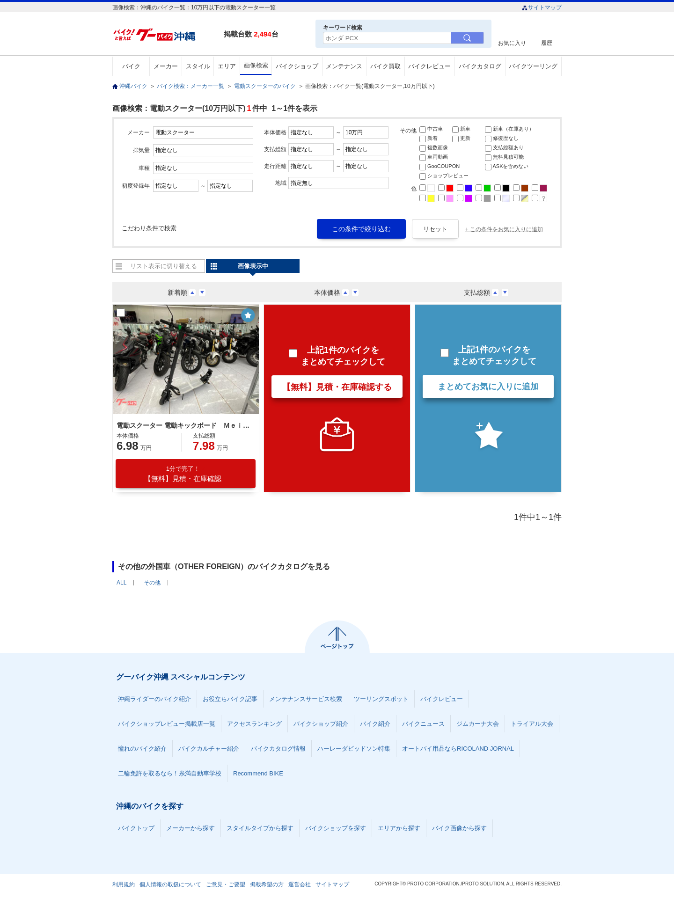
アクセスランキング (254, 723)
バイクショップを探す (335, 828)
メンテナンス (344, 66)
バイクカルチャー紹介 (208, 748)
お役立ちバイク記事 (230, 698)
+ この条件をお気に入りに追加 (504, 229)
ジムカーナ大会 (477, 723)
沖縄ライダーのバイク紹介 (154, 698)
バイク (131, 66)
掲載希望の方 (267, 884)
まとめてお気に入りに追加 (488, 386)
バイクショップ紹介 (320, 723)
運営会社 (299, 884)
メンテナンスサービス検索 (305, 698)
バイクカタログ (480, 66)
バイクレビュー (429, 66)
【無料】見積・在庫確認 (183, 473)
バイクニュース (423, 723)
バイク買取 (385, 66)
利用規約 (123, 884)
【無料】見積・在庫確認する (337, 387)
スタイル (198, 66)
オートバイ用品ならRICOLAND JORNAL (458, 748)
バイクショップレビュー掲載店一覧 (166, 723)
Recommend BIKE (258, 773)
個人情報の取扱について (170, 884)
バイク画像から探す (459, 828)
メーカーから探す (190, 828)
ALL (121, 582)
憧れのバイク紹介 (142, 748)
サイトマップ (542, 7)
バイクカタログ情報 (278, 748)
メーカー (166, 66)
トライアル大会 (532, 723)
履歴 (546, 43)
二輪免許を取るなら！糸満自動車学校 (169, 773)
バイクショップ (297, 66)
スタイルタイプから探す (260, 828)
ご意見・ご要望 (225, 884)
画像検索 (256, 65)
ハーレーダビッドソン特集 (353, 748)
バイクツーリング (533, 66)
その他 (152, 582)
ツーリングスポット (381, 698)
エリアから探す (399, 828)
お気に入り (512, 43)
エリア (227, 66)
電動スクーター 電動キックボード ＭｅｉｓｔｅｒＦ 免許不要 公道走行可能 (184, 425)
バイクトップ (136, 828)
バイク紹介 (375, 723)
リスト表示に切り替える (163, 266)
